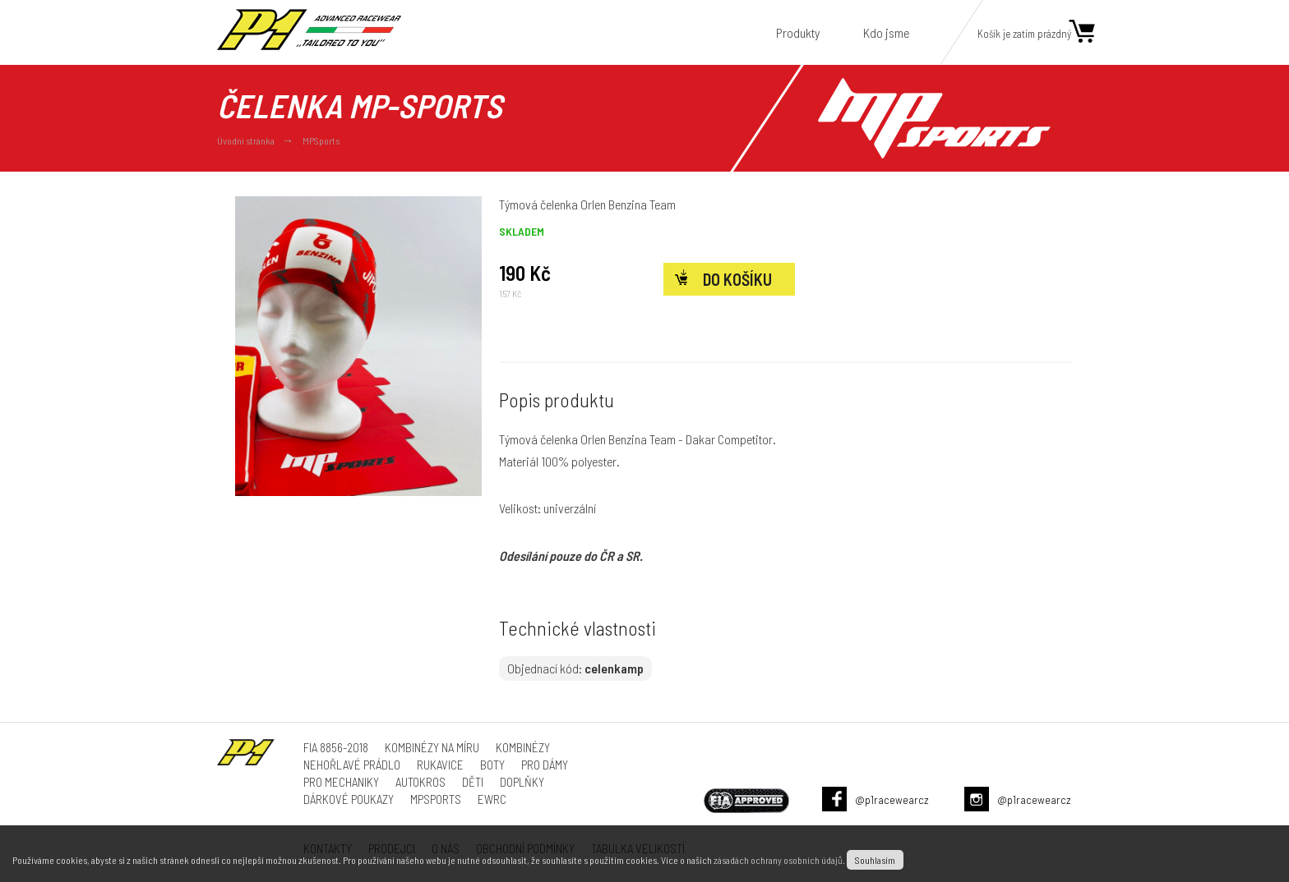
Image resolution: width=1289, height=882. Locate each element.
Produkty (798, 32)
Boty (492, 764)
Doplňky (522, 781)
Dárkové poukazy (348, 799)
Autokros (420, 781)
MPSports (321, 140)
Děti (472, 781)
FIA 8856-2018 (335, 747)
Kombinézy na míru (432, 747)
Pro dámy (544, 764)
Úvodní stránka (246, 140)
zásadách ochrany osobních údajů (778, 860)
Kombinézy (523, 747)
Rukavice (440, 764)
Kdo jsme (886, 32)
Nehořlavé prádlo (351, 764)
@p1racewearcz (892, 799)
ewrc (492, 799)
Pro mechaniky (341, 781)
